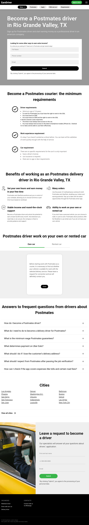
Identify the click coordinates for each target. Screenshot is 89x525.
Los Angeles (6, 391)
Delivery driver (5, 509)
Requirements (65, 7)
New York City (64, 402)
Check (44, 286)
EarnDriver (6, 2)
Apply (42, 7)
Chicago (33, 397)
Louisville (34, 402)
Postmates (33, 7)
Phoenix (4, 394)
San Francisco (7, 400)
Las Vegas (63, 400)
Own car (31, 244)
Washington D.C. (36, 394)
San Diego (5, 397)
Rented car (56, 244)
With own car (53, 7)
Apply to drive (77, 2)
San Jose (5, 402)
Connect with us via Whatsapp (28, 504)
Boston (61, 394)
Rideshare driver (5, 503)
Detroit (61, 397)
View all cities (7, 413)
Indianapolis (35, 400)
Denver (33, 391)
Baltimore (62, 391)
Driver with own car (6, 506)
